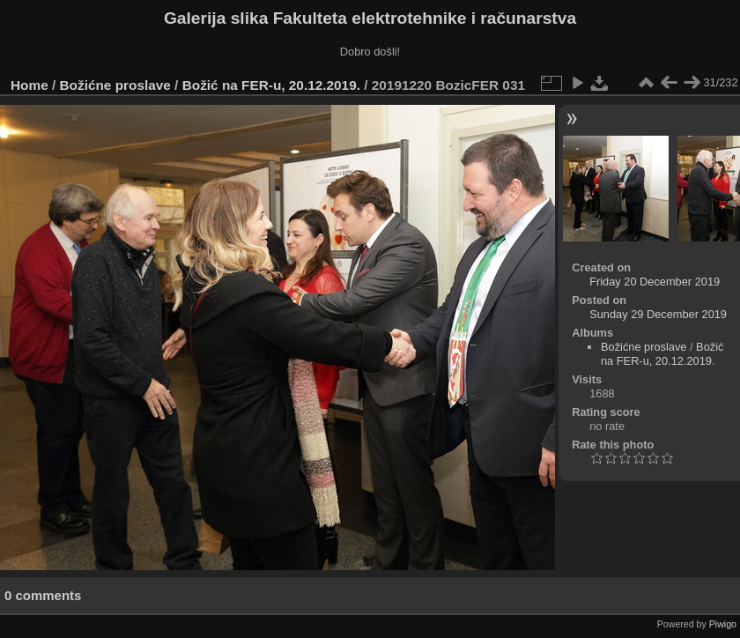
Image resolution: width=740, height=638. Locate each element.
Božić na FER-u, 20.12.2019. (271, 85)
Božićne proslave (115, 85)
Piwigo (722, 624)
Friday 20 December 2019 (654, 281)
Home (29, 85)
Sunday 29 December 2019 (658, 314)
